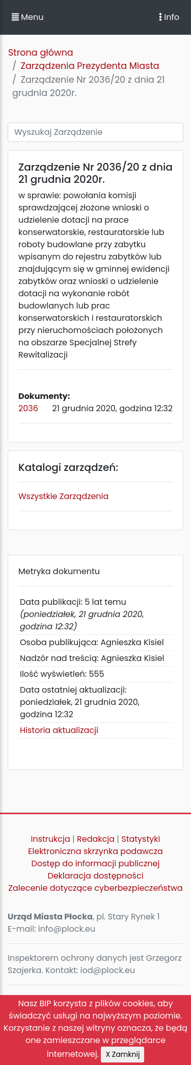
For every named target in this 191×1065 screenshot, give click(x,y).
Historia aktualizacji (59, 730)
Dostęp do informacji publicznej (96, 863)
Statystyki (140, 839)
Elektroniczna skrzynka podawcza (95, 851)
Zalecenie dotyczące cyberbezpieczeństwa (95, 888)
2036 (28, 408)
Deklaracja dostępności (95, 876)
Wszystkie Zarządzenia (63, 496)
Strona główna (40, 52)
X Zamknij (122, 1054)
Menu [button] (27, 17)
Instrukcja (50, 839)
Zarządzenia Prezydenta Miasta (89, 66)
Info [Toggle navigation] (169, 17)
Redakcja (96, 839)
